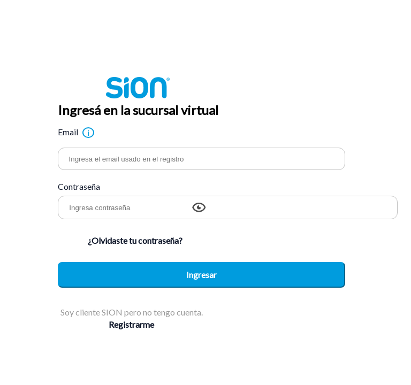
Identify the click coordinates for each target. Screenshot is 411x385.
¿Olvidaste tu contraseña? (135, 240)
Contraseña (79, 186)
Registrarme (131, 324)
